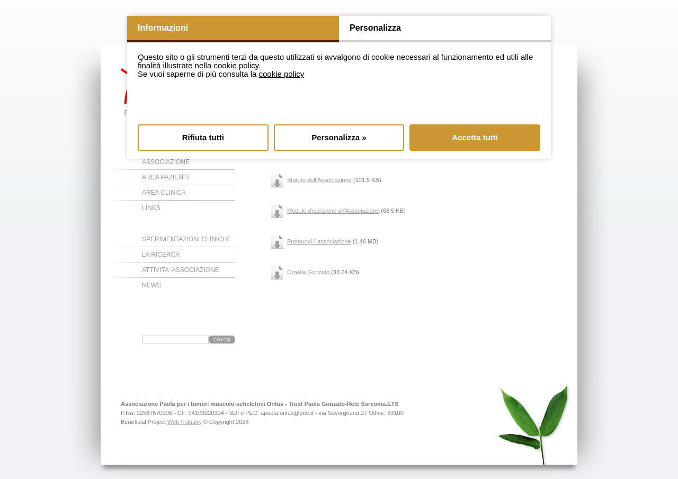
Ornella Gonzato (308, 272)
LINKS (151, 208)
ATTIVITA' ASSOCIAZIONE (180, 270)
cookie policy (281, 73)
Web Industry (184, 422)
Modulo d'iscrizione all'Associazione (333, 210)
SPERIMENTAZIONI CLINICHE (186, 239)
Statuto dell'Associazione (319, 180)
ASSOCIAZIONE (166, 162)
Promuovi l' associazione (319, 241)
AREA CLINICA (164, 192)
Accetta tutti (475, 137)
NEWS (151, 285)
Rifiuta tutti (203, 137)
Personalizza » (338, 137)
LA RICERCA (161, 254)
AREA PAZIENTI (165, 177)
